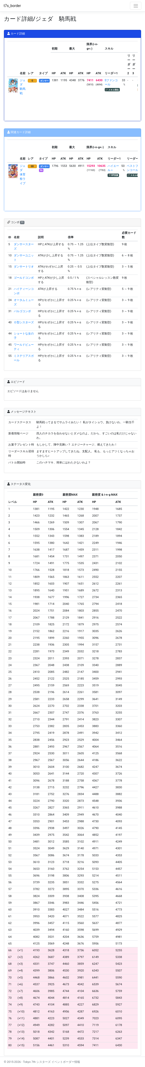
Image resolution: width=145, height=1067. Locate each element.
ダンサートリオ (24, 266)
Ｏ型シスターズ (24, 322)
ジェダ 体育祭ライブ (22, 174)
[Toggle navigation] (135, 6)
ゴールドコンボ (24, 277)
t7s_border (12, 6)
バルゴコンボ (22, 311)
